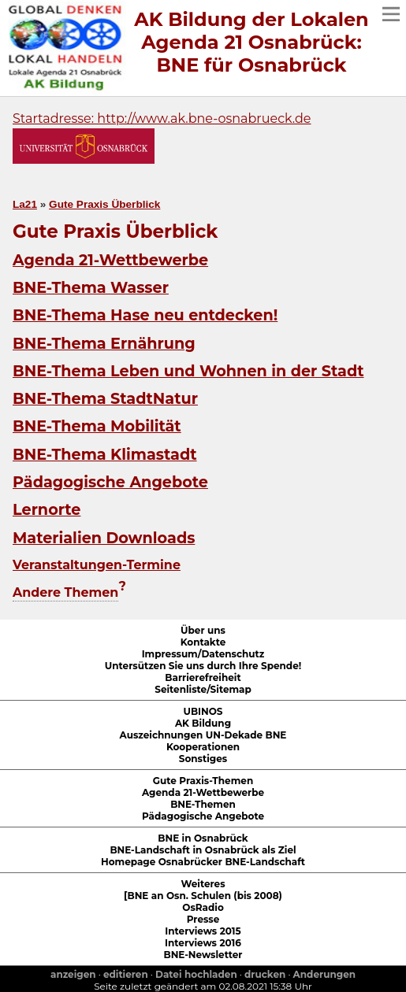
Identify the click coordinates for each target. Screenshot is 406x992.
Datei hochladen (196, 974)
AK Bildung (203, 723)
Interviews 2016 (203, 943)
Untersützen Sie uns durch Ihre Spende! (203, 666)
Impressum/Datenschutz (203, 654)
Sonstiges (203, 758)
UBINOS (202, 711)
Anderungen (324, 974)
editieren (125, 974)
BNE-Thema (91, 287)
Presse (203, 919)
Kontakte (203, 642)
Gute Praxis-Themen (203, 781)
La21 (25, 204)
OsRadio (203, 907)
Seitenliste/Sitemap (203, 689)
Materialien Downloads (104, 537)
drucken (264, 974)
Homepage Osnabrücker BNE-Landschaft (203, 862)
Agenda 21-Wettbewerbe (110, 259)
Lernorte (46, 509)
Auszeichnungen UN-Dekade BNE (203, 735)
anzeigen (73, 974)
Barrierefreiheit (202, 677)
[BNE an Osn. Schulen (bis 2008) (203, 895)
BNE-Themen (203, 804)
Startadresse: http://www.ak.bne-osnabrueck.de (162, 118)
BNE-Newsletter (202, 955)
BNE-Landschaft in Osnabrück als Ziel (203, 850)
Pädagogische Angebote (110, 481)
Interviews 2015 (202, 931)
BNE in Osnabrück (203, 838)
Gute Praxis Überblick (104, 204)
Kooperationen (203, 747)
